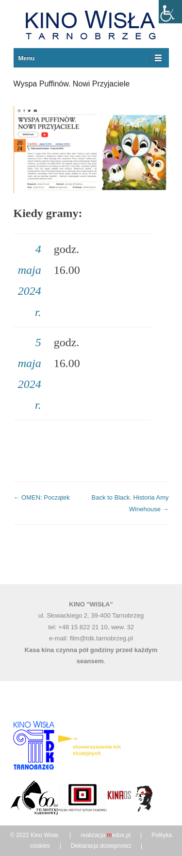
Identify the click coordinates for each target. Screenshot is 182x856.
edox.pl (119, 835)
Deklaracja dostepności (101, 845)
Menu (26, 58)
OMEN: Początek (42, 497)
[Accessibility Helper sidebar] (170, 11)
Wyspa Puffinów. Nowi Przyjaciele (72, 84)
